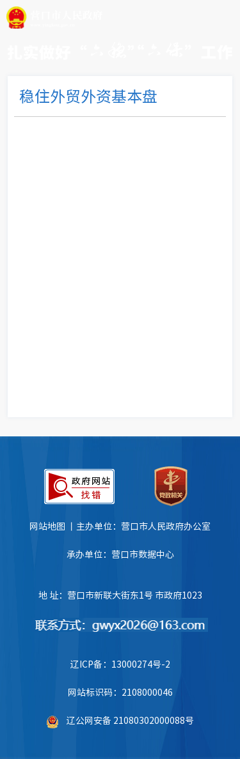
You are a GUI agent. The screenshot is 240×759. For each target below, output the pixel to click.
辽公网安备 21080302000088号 (130, 720)
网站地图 (47, 525)
